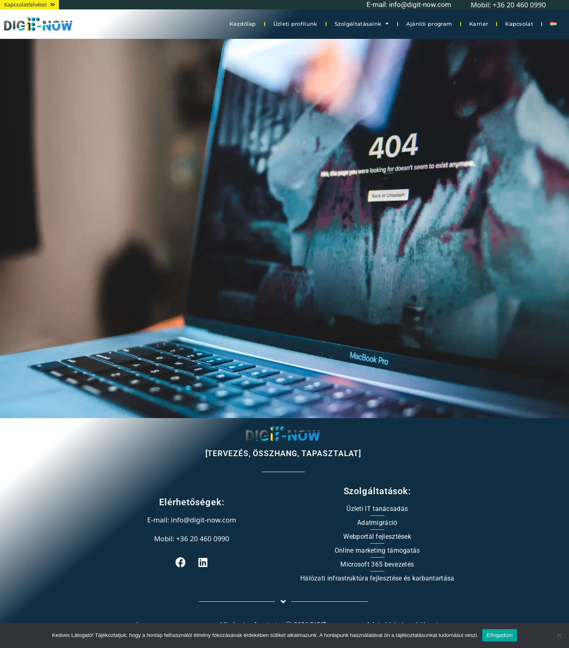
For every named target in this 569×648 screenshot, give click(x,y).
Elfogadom (499, 635)
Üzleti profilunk (295, 24)
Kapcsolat (519, 24)
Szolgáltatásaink (362, 24)
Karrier (478, 24)
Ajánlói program (429, 24)
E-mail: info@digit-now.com (409, 4)
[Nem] (559, 635)
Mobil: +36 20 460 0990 (191, 538)
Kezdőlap (242, 24)
